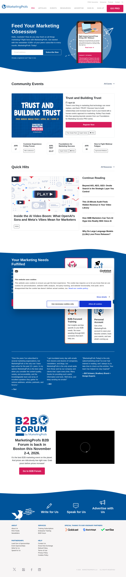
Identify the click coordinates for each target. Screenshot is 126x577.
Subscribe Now (52, 52)
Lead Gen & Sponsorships (21, 543)
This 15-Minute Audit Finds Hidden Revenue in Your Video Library (96, 205)
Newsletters (16, 533)
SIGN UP (100, 8)
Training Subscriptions (45, 528)
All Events (109, 84)
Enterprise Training (44, 531)
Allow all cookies (95, 304)
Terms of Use (42, 550)
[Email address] (27, 52)
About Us (15, 528)
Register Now (88, 125)
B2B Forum (42, 533)
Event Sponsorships (18, 546)
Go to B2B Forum (32, 441)
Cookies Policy (43, 555)
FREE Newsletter (93, 2)
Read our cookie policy (78, 288)
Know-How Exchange (45, 546)
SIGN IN (90, 8)
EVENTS (53, 8)
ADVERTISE (79, 8)
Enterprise (103, 2)
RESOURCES (65, 8)
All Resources (107, 167)
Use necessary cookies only (63, 304)
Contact (117, 2)
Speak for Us (16, 550)
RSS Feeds (15, 531)
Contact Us (42, 543)
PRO (33, 8)
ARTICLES (42, 8)
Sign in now (32, 58)
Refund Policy (43, 548)
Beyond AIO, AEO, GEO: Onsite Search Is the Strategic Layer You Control (98, 188)
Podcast (110, 2)
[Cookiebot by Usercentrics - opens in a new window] (101, 271)
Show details (102, 297)
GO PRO (115, 8)
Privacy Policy (43, 553)
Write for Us (16, 548)
